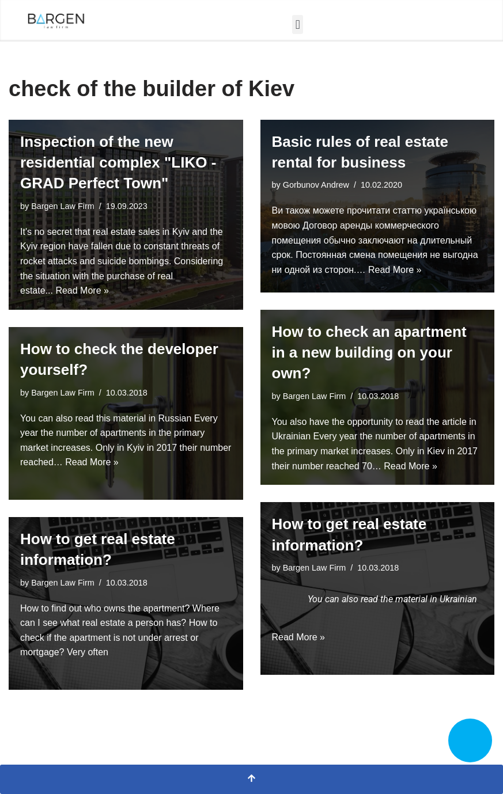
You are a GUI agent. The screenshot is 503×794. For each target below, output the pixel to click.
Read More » (82, 290)
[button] (297, 24)
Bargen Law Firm (62, 206)
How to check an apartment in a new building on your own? (369, 352)
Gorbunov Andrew (316, 184)
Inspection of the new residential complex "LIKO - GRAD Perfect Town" (118, 162)
